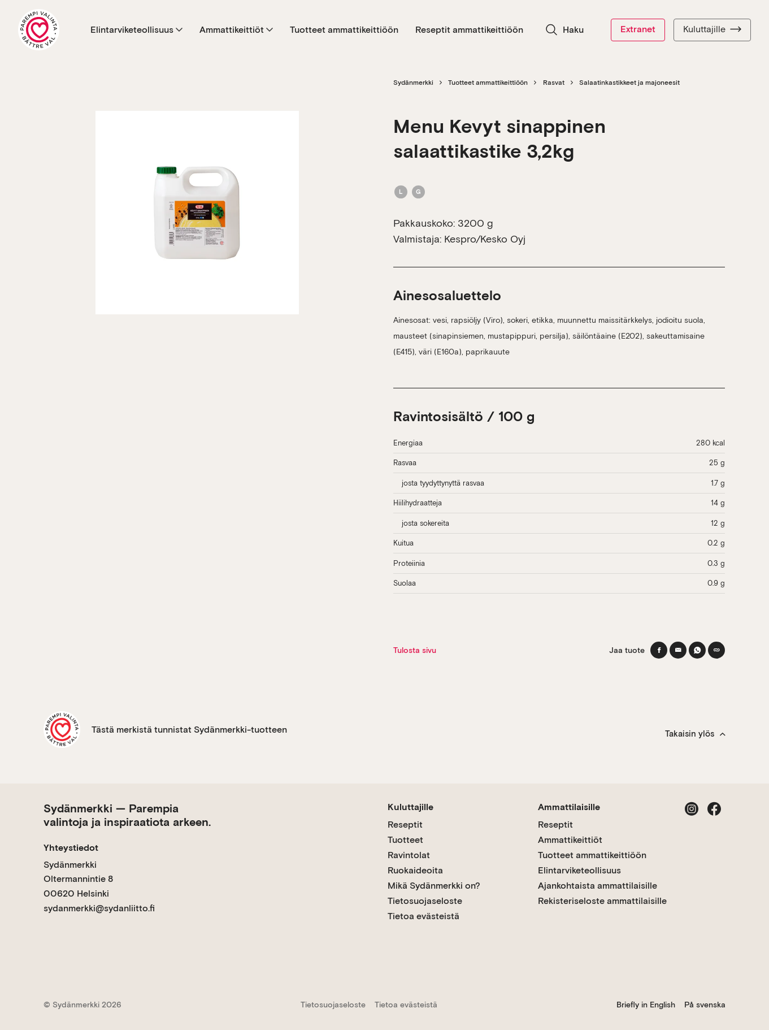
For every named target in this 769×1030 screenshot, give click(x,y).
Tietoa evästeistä (423, 916)
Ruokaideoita (415, 870)
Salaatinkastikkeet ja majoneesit (629, 82)
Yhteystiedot (71, 847)
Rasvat (553, 82)
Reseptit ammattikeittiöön (469, 29)
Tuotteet (405, 839)
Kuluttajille (712, 29)
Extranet (637, 29)
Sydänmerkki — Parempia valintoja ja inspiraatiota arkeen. (127, 815)
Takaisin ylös (695, 734)
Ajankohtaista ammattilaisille (597, 885)
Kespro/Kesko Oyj (484, 239)
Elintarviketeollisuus (136, 29)
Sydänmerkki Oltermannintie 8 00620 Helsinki (78, 879)
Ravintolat (409, 855)
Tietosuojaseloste (425, 900)
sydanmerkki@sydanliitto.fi (99, 908)
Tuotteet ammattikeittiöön (344, 29)
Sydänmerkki (413, 82)
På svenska (704, 1004)
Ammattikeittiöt (236, 29)
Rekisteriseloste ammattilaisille (602, 900)
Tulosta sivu (414, 650)
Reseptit (405, 824)
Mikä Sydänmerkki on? (434, 885)
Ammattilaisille (569, 807)
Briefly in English (645, 1004)
